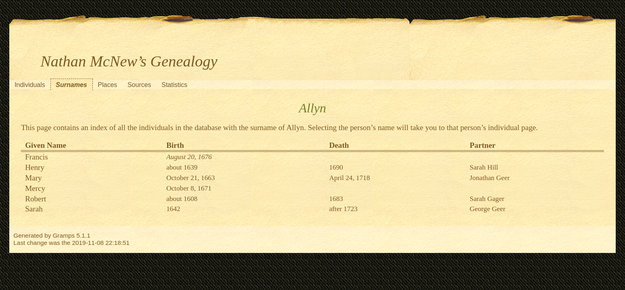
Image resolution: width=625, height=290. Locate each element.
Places (107, 84)
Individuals (30, 84)
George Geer (487, 209)
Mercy (35, 188)
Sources (139, 84)
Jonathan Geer (490, 178)
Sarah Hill (484, 167)
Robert (35, 199)
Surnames (71, 84)
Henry (34, 167)
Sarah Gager (487, 199)
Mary (33, 178)
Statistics (174, 84)
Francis (36, 157)
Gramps (64, 235)
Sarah (34, 209)
